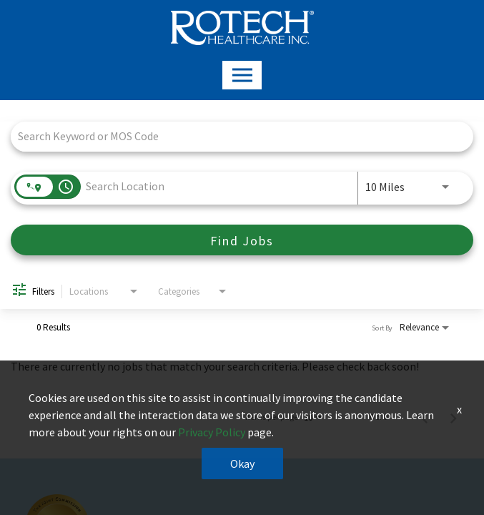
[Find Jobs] (242, 240)
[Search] (242, 240)
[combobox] (235, 136)
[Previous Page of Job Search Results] (424, 417)
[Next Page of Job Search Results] (453, 417)
